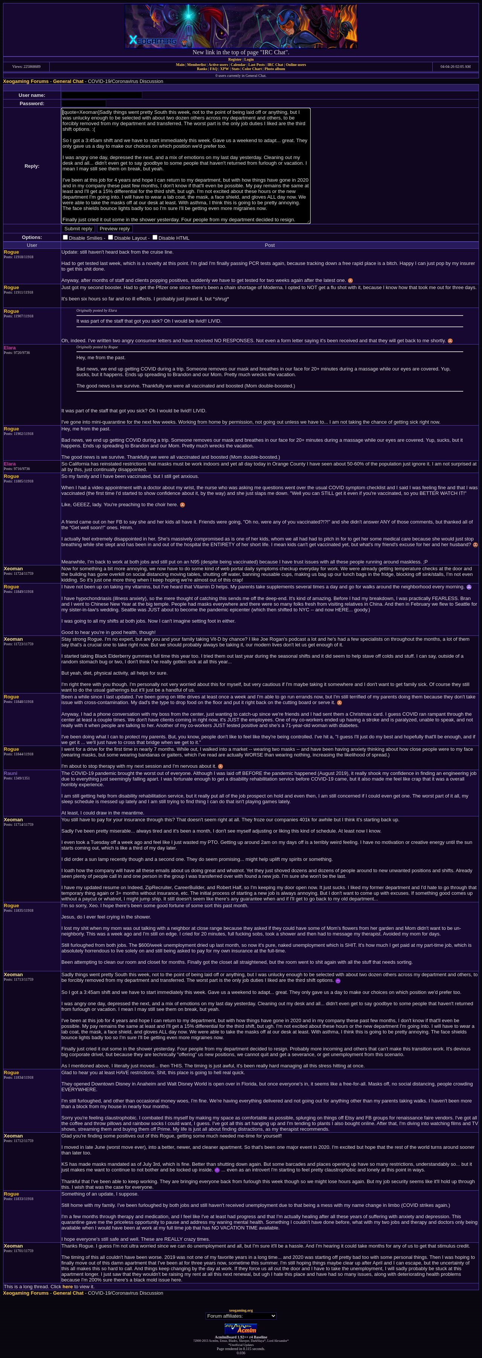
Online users (296, 65)
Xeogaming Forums (26, 81)
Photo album (274, 69)
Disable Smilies (85, 238)
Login (249, 59)
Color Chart (252, 69)
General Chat (68, 81)
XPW (224, 69)
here (68, 1286)
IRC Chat (275, 65)
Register (235, 59)
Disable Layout (130, 238)
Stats (235, 69)
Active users (218, 65)
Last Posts (256, 65)
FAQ (213, 69)
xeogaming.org (241, 1310)
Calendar (238, 65)
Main (180, 65)
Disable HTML (174, 238)
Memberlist (196, 65)
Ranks (202, 69)
